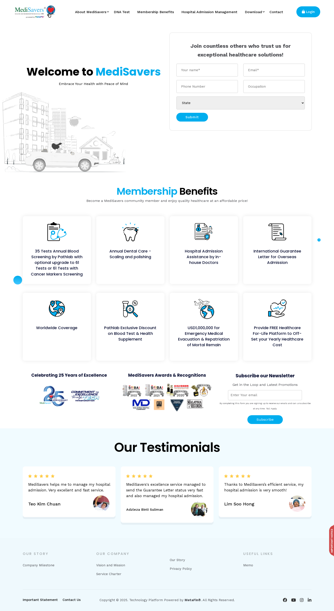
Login (308, 12)
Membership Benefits (155, 12)
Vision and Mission (110, 565)
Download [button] (253, 12)
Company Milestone (38, 565)
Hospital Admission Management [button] (209, 12)
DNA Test (122, 12)
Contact (276, 12)
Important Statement (40, 600)
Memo (248, 565)
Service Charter (108, 574)
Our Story (177, 560)
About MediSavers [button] (90, 12)
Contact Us (72, 600)
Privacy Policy (181, 569)
